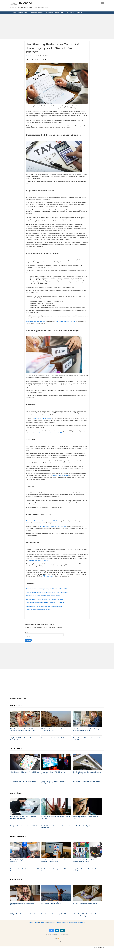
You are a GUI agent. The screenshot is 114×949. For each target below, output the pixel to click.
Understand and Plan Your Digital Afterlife (53, 738)
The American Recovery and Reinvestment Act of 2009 (41, 521)
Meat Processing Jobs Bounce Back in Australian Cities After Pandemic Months (22, 729)
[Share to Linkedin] (38, 60)
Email (26, 632)
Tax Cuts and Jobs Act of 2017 (42, 418)
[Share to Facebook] (27, 60)
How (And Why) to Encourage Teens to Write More (24, 825)
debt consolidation (48, 576)
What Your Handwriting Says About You (84, 825)
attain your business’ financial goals (38, 560)
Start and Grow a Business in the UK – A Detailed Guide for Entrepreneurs (47, 592)
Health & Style (59, 12)
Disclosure (65, 922)
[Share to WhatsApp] (33, 60)
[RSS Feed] (56, 938)
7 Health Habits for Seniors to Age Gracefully (54, 914)
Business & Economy (36, 12)
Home (14, 12)
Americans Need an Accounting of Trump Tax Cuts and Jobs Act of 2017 (46, 588)
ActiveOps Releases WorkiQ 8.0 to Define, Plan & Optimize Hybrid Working (87, 729)
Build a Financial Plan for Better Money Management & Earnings (44, 606)
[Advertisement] (57, 27)
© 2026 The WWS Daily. (99, 947)
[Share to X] (30, 60)
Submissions (51, 922)
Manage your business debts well (35, 321)
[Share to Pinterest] (35, 60)
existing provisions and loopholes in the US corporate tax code (55, 433)
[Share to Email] (46, 60)
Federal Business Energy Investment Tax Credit (53, 526)
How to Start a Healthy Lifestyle (51, 903)
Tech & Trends (49, 12)
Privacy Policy (73, 922)
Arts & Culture (70, 12)
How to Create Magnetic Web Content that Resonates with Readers (23, 817)
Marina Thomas (30, 56)
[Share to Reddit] (43, 60)
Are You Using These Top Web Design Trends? (23, 781)
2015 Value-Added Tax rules (60, 475)
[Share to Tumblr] (40, 60)
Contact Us (79, 12)
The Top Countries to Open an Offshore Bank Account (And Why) (44, 599)
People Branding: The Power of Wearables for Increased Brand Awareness (87, 860)
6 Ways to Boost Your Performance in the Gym (23, 914)
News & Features (23, 12)
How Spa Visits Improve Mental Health (85, 903)
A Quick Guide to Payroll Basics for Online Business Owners (43, 595)
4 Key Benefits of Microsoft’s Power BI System (24, 772)
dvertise (58, 922)
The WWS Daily (26, 3)
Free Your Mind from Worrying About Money (38, 609)
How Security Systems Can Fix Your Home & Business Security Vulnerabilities (87, 773)
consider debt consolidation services (65, 321)
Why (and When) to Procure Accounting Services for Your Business (45, 602)
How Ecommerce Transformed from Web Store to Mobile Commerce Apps (55, 860)
